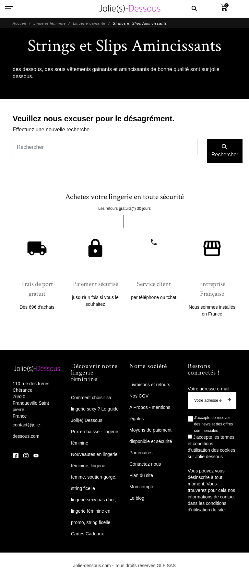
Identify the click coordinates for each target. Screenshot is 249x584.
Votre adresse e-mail (208, 388)
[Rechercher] (105, 147)
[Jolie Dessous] (129, 9)
